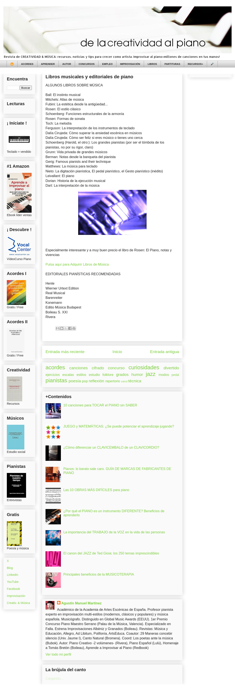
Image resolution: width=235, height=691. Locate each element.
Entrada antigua (164, 351)
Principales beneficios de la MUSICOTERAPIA (98, 574)
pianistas (56, 380)
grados (122, 374)
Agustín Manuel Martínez (81, 603)
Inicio (117, 351)
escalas (68, 375)
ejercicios (53, 375)
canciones (78, 368)
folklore (107, 375)
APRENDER (48, 64)
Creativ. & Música (18, 603)
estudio (94, 375)
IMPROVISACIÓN (130, 64)
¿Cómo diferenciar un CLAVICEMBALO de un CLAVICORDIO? (111, 447)
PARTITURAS (172, 64)
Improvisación (16, 596)
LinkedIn (12, 574)
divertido (171, 368)
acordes (55, 367)
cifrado (98, 368)
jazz (151, 374)
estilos (81, 375)
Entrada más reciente (65, 351)
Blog (10, 568)
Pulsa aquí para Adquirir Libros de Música (77, 264)
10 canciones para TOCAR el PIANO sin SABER (100, 405)
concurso (116, 368)
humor (137, 374)
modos (164, 375)
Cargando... (54, 678)
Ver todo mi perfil (58, 654)
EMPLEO (107, 64)
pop (85, 381)
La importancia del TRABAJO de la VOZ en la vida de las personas (114, 532)
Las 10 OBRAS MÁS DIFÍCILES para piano (96, 490)
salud (124, 381)
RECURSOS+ (195, 64)
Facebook (13, 589)
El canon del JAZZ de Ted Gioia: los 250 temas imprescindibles (111, 553)
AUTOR (66, 64)
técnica (134, 381)
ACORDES (27, 64)
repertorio (112, 381)
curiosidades (144, 367)
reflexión (96, 381)
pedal (175, 375)
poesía (75, 381)
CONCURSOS (87, 64)
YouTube (13, 581)
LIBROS (152, 64)
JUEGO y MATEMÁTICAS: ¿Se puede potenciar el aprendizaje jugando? (118, 426)
